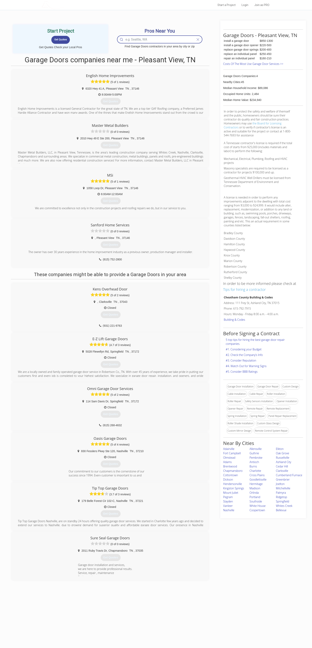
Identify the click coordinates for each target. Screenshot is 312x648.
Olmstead (229, 457)
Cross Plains (257, 475)
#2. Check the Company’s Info (244, 355)
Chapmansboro (233, 471)
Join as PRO (261, 5)
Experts (140, 619)
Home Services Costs (92, 614)
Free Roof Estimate (90, 627)
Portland (255, 497)
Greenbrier (283, 479)
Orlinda (254, 493)
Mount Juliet (230, 493)
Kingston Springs (233, 488)
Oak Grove (282, 453)
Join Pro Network (145, 614)
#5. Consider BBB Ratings (242, 371)
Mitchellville (283, 488)
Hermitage (256, 484)
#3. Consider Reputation (241, 360)
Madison (255, 488)
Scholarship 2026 (211, 614)
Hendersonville (232, 484)
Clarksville (282, 471)
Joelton (280, 484)
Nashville (228, 510)
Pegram (228, 497)
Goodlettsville (258, 479)
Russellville (282, 457)
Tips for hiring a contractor (244, 289)
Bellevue (281, 510)
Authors (206, 623)
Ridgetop (281, 497)
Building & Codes (234, 320)
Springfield (282, 501)
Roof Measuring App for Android (153, 632)
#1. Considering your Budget (244, 349)
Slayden (228, 501)
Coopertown (257, 510)
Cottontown (230, 475)
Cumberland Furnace (289, 475)
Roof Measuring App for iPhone (152, 627)
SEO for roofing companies (216, 632)
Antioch (254, 462)
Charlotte (255, 471)
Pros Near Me (87, 619)
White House (258, 506)
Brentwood (230, 466)
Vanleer (228, 506)
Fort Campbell (232, 453)
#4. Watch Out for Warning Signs (246, 366)
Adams (227, 462)
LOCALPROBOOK (65, 5)
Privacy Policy (209, 619)
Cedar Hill (282, 466)
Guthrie (254, 453)
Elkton (280, 449)
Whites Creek (284, 506)
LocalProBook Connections (217, 627)
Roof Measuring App (147, 623)
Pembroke (256, 457)
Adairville (228, 449)
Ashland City (283, 462)
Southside (256, 501)
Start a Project (226, 5)
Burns (253, 466)
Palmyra (281, 493)
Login (245, 5)
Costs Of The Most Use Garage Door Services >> (253, 64)
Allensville (256, 449)
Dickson (228, 479)
